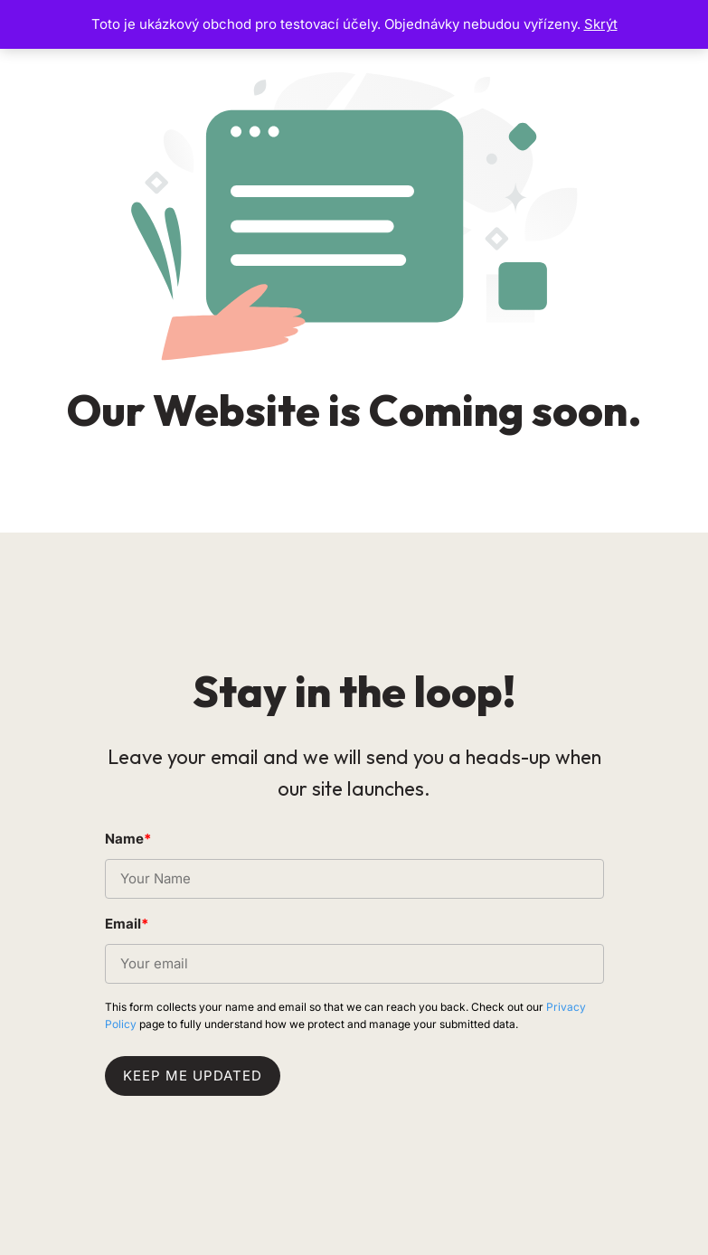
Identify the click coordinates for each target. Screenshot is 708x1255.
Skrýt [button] (601, 24)
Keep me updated (192, 1075)
